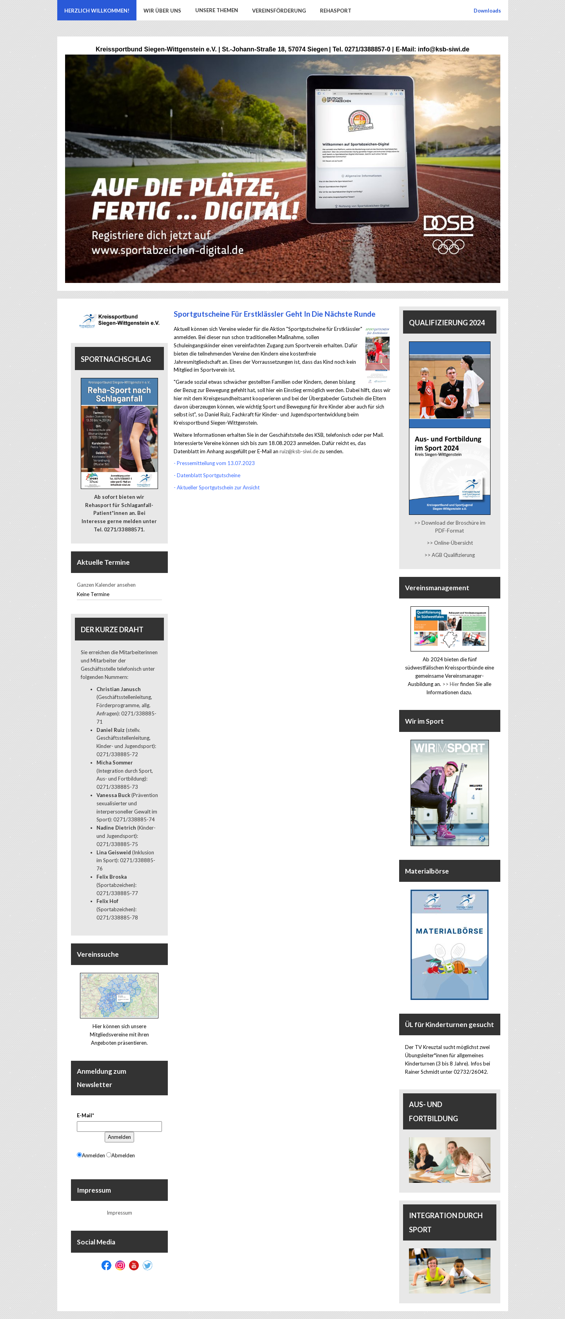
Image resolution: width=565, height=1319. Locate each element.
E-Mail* (85, 1115)
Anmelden (119, 1137)
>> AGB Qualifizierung (449, 555)
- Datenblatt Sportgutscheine (207, 475)
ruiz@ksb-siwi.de (299, 451)
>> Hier (450, 684)
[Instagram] (120, 1265)
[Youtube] (134, 1265)
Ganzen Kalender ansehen (106, 585)
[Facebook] (106, 1265)
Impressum (119, 1213)
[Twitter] (148, 1265)
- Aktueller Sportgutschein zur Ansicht (217, 487)
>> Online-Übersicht (450, 543)
